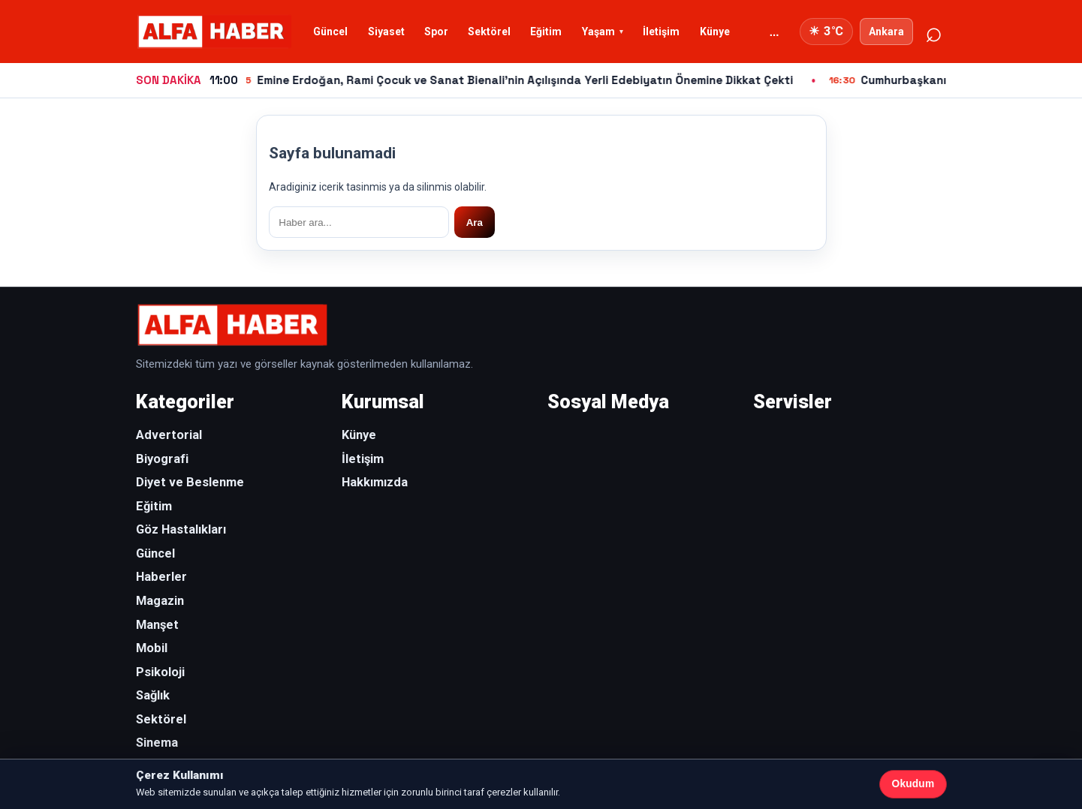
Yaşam (598, 32)
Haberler (161, 577)
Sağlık (153, 695)
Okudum (913, 783)
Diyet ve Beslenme (190, 482)
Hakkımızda (375, 482)
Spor (436, 32)
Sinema (157, 742)
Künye (715, 32)
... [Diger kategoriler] (774, 32)
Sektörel (489, 32)
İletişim (661, 32)
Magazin (160, 601)
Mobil (151, 648)
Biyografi (162, 459)
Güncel (330, 32)
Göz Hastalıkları (181, 529)
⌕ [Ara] (933, 31)
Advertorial (169, 435)
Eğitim (546, 32)
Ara (474, 222)
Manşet (157, 625)
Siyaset (386, 32)
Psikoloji (160, 672)
